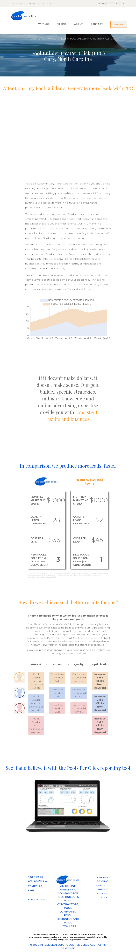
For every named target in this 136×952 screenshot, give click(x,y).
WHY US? (43, 24)
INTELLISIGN (48, 944)
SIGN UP (119, 24)
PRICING (62, 24)
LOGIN (120, 3)
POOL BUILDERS (67, 896)
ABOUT (78, 24)
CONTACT (97, 24)
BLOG (104, 897)
